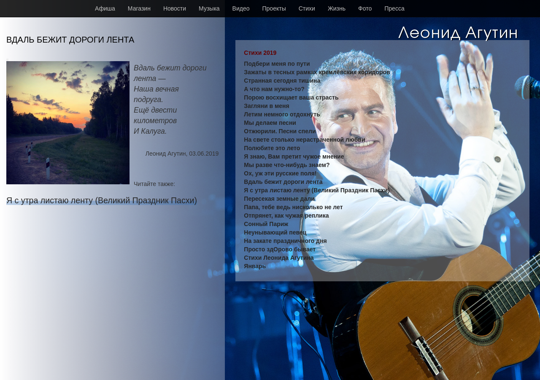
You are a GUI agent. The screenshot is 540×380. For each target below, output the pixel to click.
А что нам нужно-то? (274, 89)
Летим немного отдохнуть (282, 114)
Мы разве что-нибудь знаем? (286, 165)
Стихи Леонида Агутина (278, 257)
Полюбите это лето (272, 148)
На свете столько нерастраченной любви (304, 139)
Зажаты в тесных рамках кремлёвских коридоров (317, 72)
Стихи (307, 8)
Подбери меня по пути (277, 63)
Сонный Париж (266, 224)
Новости (174, 8)
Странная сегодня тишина (282, 80)
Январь (255, 266)
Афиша (105, 8)
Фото (365, 8)
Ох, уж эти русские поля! (280, 173)
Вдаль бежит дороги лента (283, 181)
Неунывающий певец (275, 232)
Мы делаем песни (270, 122)
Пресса (394, 8)
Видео (241, 8)
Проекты (274, 8)
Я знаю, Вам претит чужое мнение (294, 156)
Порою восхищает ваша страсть (291, 97)
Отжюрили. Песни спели (280, 131)
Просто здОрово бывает (280, 249)
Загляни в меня (266, 105)
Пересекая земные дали (279, 198)
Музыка (209, 8)
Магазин (139, 8)
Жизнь (337, 8)
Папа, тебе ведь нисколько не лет (293, 207)
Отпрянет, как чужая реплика (286, 215)
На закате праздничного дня (285, 240)
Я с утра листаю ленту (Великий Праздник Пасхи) (101, 200)
